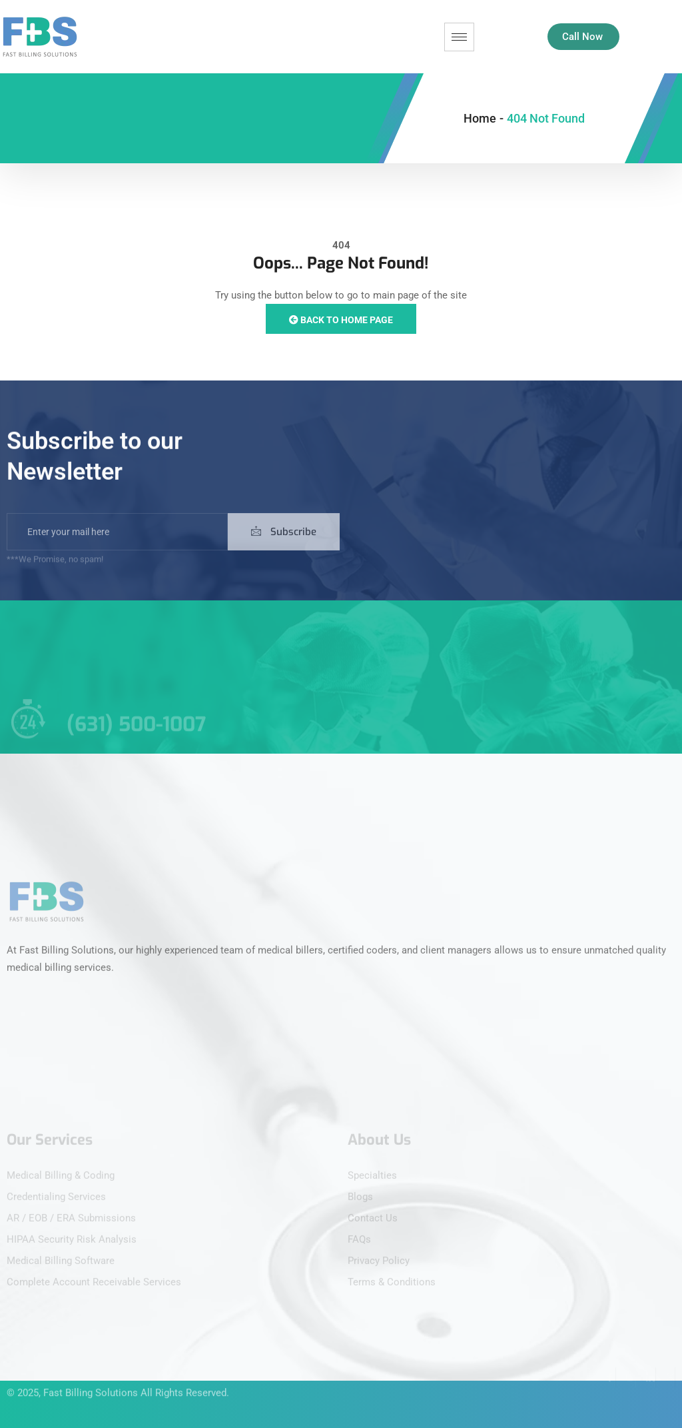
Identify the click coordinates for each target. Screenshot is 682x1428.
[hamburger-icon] (459, 37)
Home (480, 118)
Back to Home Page (341, 320)
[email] (117, 542)
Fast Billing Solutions (90, 1383)
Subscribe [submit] (283, 542)
